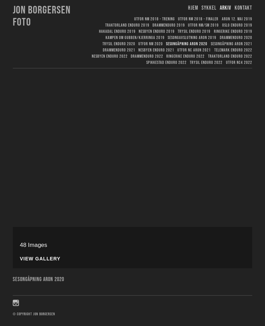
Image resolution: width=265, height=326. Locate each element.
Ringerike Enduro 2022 (185, 56)
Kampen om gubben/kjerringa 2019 (135, 37)
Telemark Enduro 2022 (233, 50)
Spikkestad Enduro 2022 (166, 62)
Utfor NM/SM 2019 (203, 25)
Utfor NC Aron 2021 (194, 50)
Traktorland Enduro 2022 (230, 56)
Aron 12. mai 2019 (237, 19)
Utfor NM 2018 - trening (154, 19)
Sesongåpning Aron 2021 (231, 44)
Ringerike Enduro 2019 (233, 31)
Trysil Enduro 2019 (194, 31)
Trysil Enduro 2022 (206, 62)
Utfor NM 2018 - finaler (198, 19)
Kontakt (243, 8)
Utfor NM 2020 (150, 44)
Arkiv (225, 8)
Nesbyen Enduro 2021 (156, 50)
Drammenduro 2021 (119, 50)
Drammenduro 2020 (236, 37)
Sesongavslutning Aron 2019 (192, 37)
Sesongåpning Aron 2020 (186, 44)
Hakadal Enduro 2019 (117, 31)
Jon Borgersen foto (42, 16)
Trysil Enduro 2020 (118, 44)
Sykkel (209, 8)
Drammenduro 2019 (169, 25)
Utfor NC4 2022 (239, 62)
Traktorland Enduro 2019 (127, 25)
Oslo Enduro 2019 (237, 25)
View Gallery (40, 258)
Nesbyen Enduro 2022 (110, 56)
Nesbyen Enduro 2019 (157, 31)
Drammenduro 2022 (147, 56)
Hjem (193, 8)
